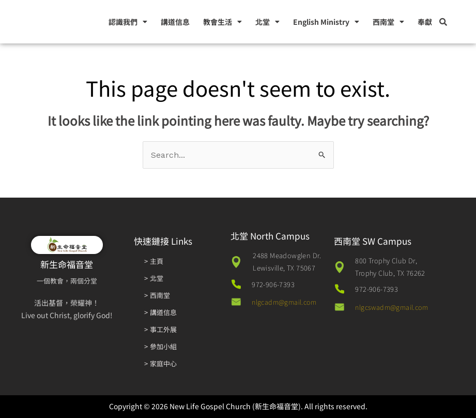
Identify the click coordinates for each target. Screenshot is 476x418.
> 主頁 (153, 261)
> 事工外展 (160, 329)
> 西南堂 (157, 295)
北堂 (267, 22)
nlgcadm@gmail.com (286, 302)
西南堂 (388, 22)
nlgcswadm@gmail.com (394, 307)
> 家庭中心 (160, 363)
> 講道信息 (160, 312)
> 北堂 (153, 278)
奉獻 (425, 22)
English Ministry (326, 22)
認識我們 (128, 22)
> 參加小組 (160, 346)
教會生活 (222, 22)
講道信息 (175, 22)
